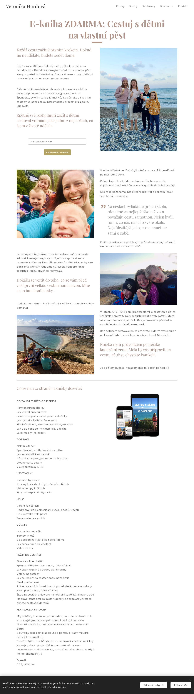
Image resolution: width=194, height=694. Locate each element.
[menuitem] (121, 6)
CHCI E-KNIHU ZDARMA (57, 152)
